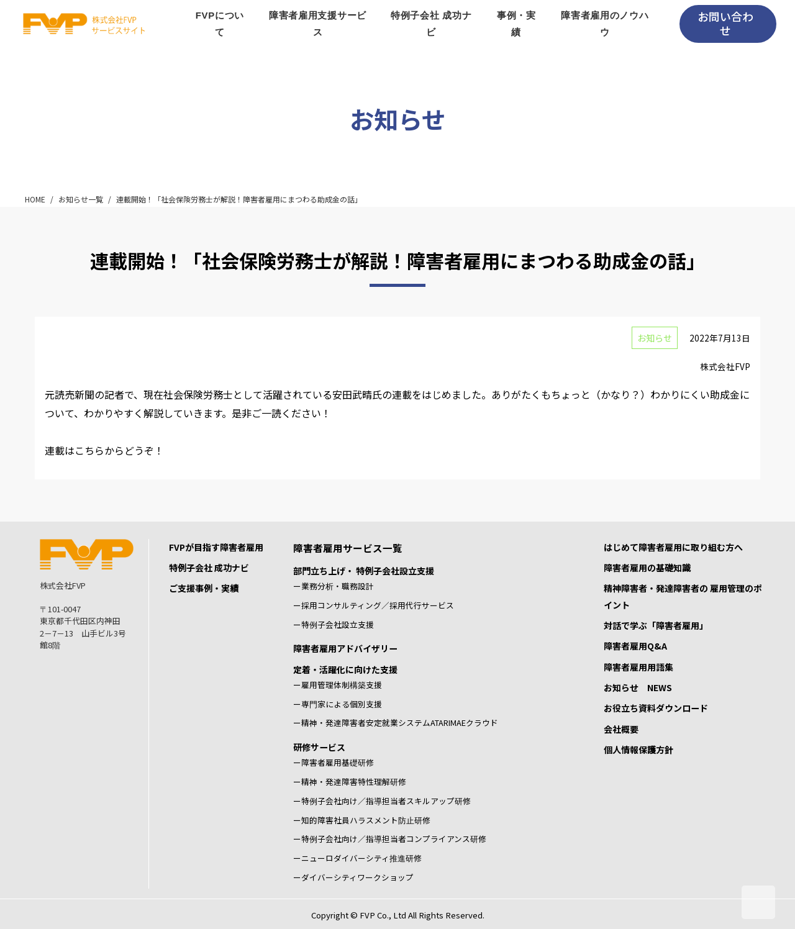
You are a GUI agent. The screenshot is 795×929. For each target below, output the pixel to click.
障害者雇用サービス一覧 (347, 548)
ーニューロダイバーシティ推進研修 (357, 858)
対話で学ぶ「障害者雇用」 (656, 625)
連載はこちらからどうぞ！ (104, 450)
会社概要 (621, 729)
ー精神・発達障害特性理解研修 (349, 781)
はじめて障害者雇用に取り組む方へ (673, 547)
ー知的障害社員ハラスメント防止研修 (361, 820)
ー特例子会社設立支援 (333, 624)
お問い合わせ (725, 23)
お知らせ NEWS (638, 687)
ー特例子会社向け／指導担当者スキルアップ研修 (382, 801)
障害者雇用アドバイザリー (345, 648)
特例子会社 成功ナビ (209, 567)
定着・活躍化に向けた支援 (345, 669)
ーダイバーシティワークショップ (353, 877)
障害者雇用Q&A (635, 646)
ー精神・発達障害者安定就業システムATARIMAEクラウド (395, 722)
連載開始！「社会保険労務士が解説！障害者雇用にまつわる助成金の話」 (239, 199)
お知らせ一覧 (80, 199)
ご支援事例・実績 (203, 588)
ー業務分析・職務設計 (333, 586)
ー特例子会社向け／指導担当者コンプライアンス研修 (389, 839)
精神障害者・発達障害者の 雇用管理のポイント (683, 596)
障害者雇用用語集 (638, 667)
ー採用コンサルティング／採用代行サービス (373, 605)
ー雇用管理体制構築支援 (337, 685)
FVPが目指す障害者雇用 (216, 547)
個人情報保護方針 (638, 749)
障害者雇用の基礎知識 (647, 567)
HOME (35, 199)
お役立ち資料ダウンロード (656, 708)
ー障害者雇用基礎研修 (333, 762)
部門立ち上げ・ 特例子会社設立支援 (363, 570)
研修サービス (319, 747)
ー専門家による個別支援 (337, 704)
